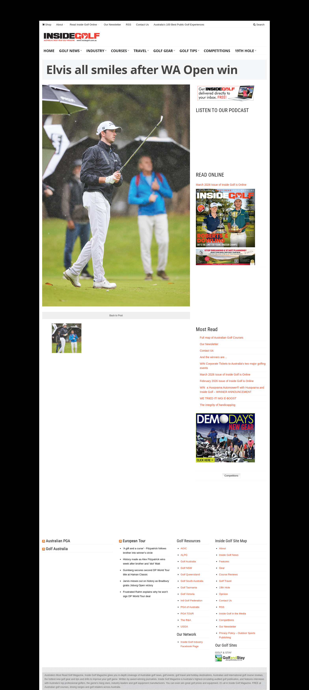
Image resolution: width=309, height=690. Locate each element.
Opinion (223, 594)
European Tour (134, 540)
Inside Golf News (228, 554)
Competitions (217, 50)
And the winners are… (213, 357)
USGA (184, 626)
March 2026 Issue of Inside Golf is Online (221, 184)
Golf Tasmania (189, 587)
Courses (119, 50)
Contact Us (142, 24)
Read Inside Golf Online (83, 24)
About (59, 24)
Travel (140, 50)
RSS (128, 24)
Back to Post (116, 315)
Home (49, 50)
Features (224, 561)
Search (258, 24)
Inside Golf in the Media (232, 613)
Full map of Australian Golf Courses (221, 337)
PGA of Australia (190, 607)
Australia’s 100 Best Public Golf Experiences (179, 24)
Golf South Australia (192, 581)
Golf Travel (225, 581)
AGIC (184, 548)
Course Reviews (228, 574)
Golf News (69, 50)
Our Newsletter (112, 24)
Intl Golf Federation (192, 600)
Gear (222, 567)
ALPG (184, 554)
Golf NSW (186, 567)
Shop (46, 24)
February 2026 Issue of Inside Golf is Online (227, 381)
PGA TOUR (187, 613)
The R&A (186, 620)
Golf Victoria (188, 594)
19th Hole (244, 50)
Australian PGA (58, 540)
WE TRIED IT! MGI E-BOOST (218, 398)
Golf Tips (188, 50)
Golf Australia (57, 548)
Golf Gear (163, 50)
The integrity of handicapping (218, 404)
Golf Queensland (190, 574)
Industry (95, 50)
